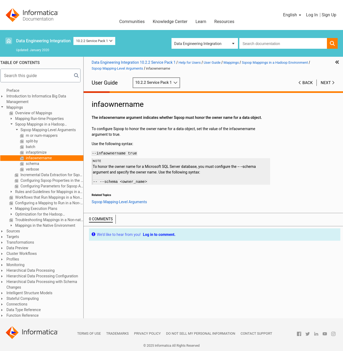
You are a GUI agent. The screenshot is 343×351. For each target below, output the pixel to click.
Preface (15, 90)
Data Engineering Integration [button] (197, 43)
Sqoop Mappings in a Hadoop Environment (39, 124)
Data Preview (20, 248)
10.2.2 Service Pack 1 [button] (94, 41)
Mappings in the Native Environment (47, 225)
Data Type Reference (26, 310)
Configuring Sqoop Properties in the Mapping (54, 180)
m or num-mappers (43, 135)
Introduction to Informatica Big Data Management (39, 99)
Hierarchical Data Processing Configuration (44, 276)
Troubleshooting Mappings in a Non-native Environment (51, 220)
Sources (16, 231)
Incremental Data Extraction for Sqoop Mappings (54, 175)
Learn (200, 21)
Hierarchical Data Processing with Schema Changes (44, 284)
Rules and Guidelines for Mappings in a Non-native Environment (47, 192)
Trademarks (117, 333)
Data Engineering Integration (43, 40)
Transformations (22, 242)
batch (32, 147)
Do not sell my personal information (200, 333)
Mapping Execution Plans (38, 208)
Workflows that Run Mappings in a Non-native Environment (51, 197)
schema (34, 163)
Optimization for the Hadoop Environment (38, 214)
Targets (15, 237)
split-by (33, 141)
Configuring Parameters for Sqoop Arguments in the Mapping (54, 186)
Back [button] (308, 82)
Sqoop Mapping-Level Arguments (50, 130)
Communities (132, 21)
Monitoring (18, 265)
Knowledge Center (170, 21)
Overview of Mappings (36, 113)
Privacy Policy (147, 333)
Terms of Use (89, 333)
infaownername (40, 158)
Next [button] (326, 82)
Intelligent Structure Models (32, 293)
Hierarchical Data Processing (33, 270)
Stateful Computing (25, 298)
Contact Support (256, 333)
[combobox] (283, 43)
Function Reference (25, 315)
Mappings (17, 107)
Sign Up (329, 14)
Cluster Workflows (24, 253)
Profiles (15, 259)
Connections (19, 304)
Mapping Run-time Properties (41, 118)
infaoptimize (38, 152)
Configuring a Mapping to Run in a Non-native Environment (51, 203)
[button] (292, 15)
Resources (224, 21)
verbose (34, 169)
